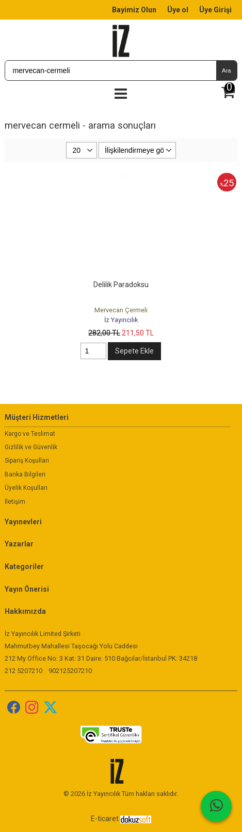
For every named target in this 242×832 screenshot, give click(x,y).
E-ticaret (105, 819)
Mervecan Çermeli (121, 310)
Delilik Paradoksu (121, 284)
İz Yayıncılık (121, 320)
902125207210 (70, 671)
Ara (226, 70)
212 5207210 (23, 671)
